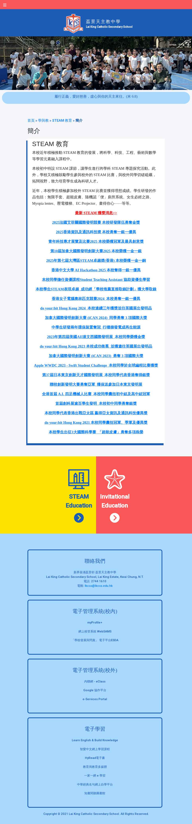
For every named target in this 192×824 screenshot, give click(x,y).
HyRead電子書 (95, 758)
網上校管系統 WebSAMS (94, 631)
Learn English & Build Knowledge (95, 740)
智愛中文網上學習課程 (95, 749)
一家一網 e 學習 (94, 775)
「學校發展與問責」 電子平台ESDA (94, 640)
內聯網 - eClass (94, 681)
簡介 (79, 120)
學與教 (43, 120)
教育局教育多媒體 (95, 767)
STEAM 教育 (62, 120)
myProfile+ (94, 622)
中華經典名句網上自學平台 (95, 784)
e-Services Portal (95, 699)
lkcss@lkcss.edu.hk (99, 586)
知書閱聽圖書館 (94, 793)
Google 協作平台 (94, 690)
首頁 (31, 120)
